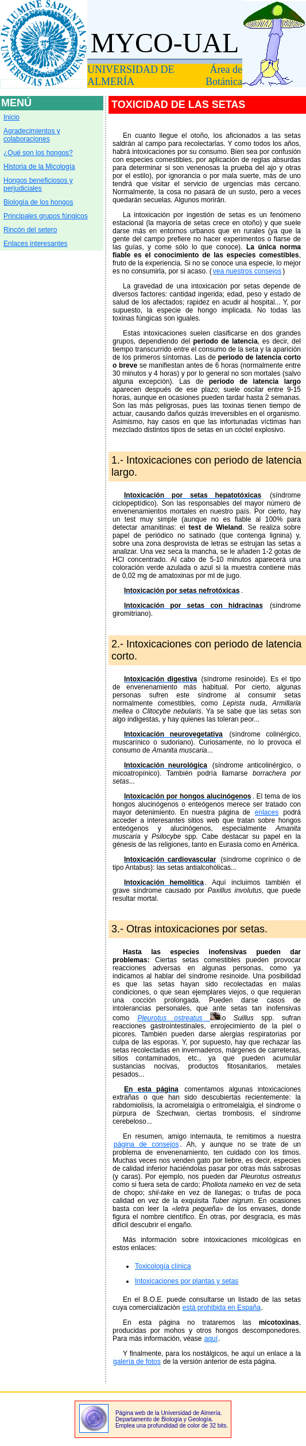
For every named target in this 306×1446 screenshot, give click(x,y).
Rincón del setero (30, 230)
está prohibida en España (222, 1308)
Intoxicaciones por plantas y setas (186, 1281)
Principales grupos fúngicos (45, 216)
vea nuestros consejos (247, 271)
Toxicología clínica (163, 1266)
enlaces (266, 812)
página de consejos (146, 1144)
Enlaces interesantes (35, 244)
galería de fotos (137, 1362)
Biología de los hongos (38, 202)
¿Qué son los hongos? (38, 153)
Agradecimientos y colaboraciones (31, 135)
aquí (211, 1339)
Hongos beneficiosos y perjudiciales (38, 184)
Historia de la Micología (39, 167)
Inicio (11, 117)
